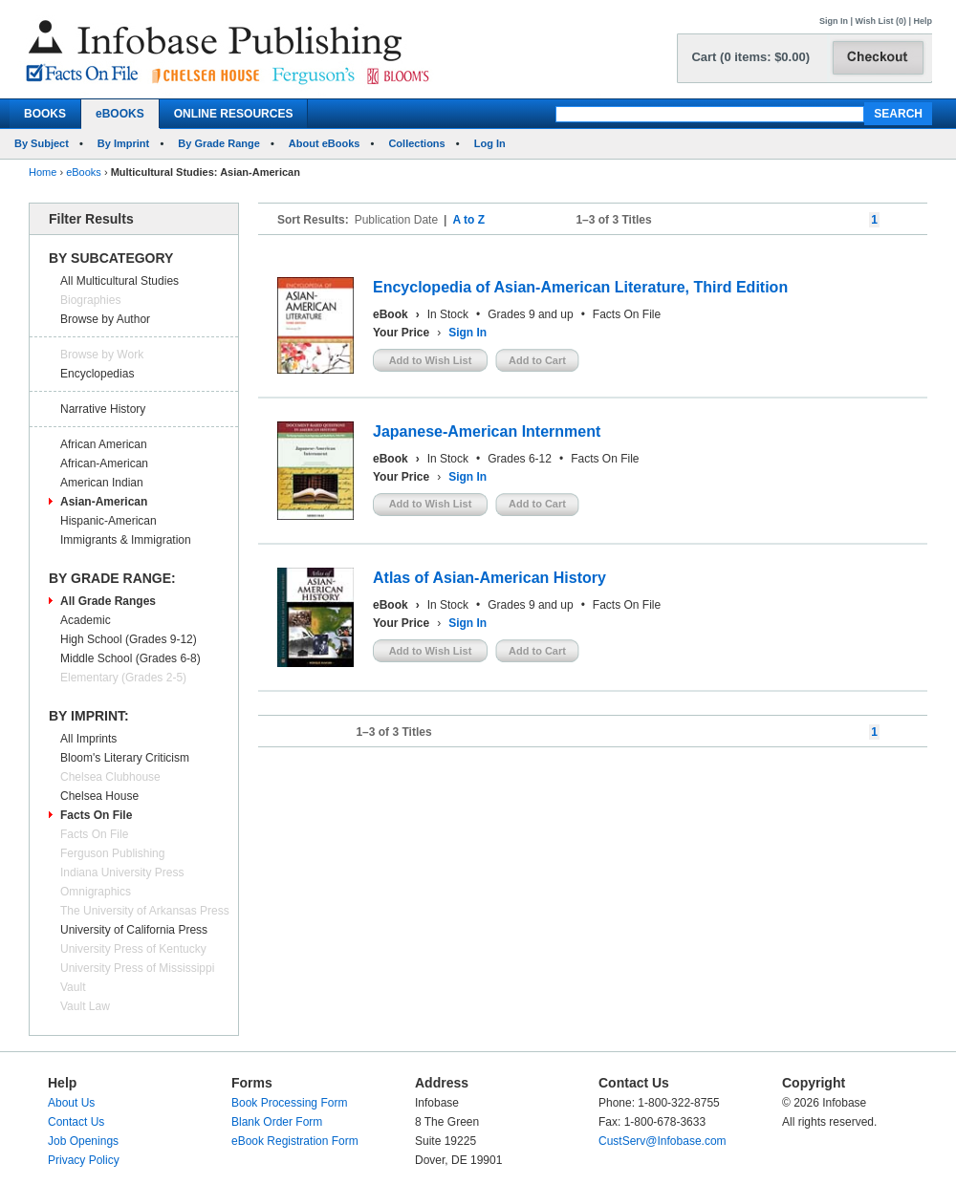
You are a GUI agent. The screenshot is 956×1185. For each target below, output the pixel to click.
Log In (490, 143)
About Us (71, 1103)
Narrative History (102, 409)
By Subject (41, 143)
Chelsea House (99, 796)
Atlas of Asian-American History (489, 578)
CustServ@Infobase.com (662, 1141)
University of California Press (133, 930)
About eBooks (324, 143)
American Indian (101, 482)
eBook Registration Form (294, 1141)
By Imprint (123, 143)
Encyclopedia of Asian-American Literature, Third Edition (580, 287)
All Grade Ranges (108, 601)
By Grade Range (219, 143)
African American (103, 444)
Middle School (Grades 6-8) (130, 658)
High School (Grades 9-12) (128, 639)
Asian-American (103, 501)
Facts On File (96, 815)
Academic (85, 620)
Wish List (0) (881, 21)
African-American (104, 463)
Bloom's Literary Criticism (124, 758)
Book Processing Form (289, 1103)
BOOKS (45, 113)
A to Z (468, 219)
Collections (416, 143)
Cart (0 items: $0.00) (750, 57)
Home (42, 172)
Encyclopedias (97, 373)
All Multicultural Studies (119, 281)
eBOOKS (120, 113)
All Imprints (88, 738)
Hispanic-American (108, 521)
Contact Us (76, 1122)
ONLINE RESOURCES (233, 113)
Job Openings (83, 1141)
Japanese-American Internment (486, 431)
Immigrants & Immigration (125, 540)
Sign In (833, 21)
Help (922, 21)
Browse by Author (105, 319)
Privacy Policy (84, 1160)
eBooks (83, 172)
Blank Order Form (276, 1122)
